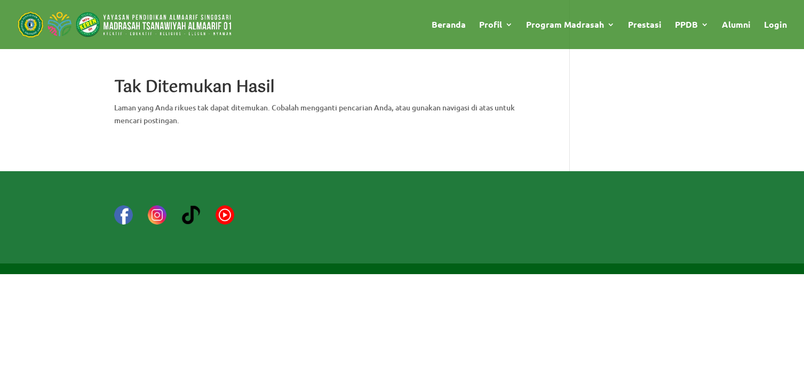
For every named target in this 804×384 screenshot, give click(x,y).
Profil (490, 25)
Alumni (736, 25)
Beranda (449, 25)
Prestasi (645, 25)
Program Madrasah (565, 25)
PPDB (686, 25)
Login (775, 25)
